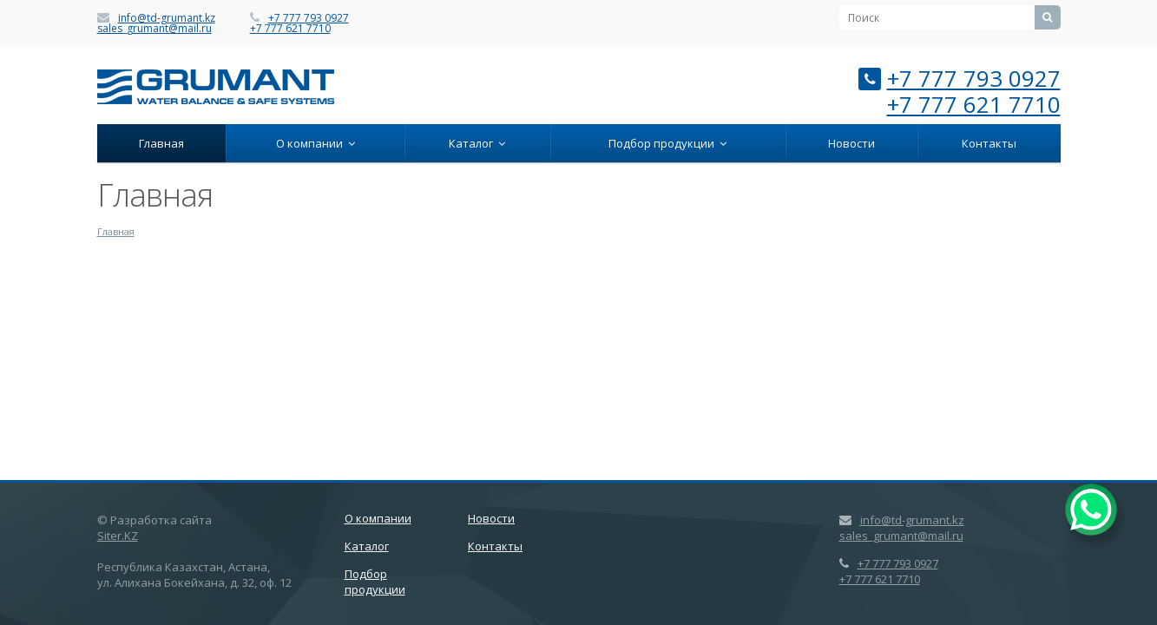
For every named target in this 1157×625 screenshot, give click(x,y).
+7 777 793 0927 (308, 17)
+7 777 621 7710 (290, 28)
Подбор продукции (667, 143)
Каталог (477, 143)
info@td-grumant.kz (166, 17)
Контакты (989, 143)
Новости (851, 143)
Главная (161, 143)
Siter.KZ (117, 535)
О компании (315, 143)
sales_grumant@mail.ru (154, 28)
